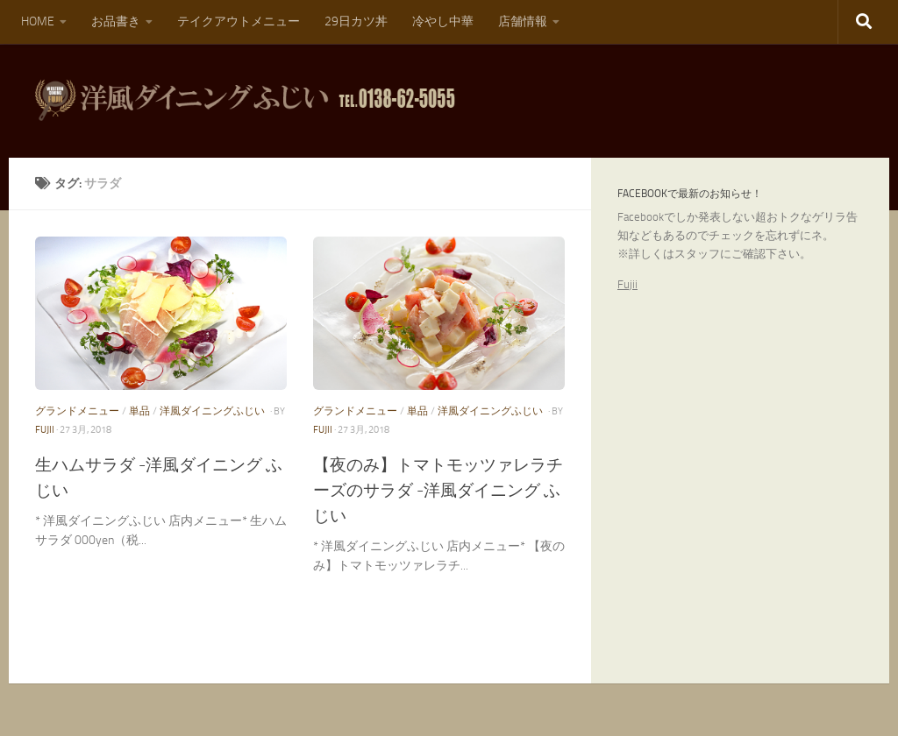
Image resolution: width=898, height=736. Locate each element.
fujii (44, 429)
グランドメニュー (77, 411)
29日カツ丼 (356, 21)
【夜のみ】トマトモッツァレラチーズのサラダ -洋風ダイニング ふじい (438, 490)
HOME (37, 21)
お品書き (115, 21)
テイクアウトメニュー (238, 21)
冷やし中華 (443, 21)
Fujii (627, 284)
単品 (139, 411)
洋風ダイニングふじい (212, 411)
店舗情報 (522, 21)
